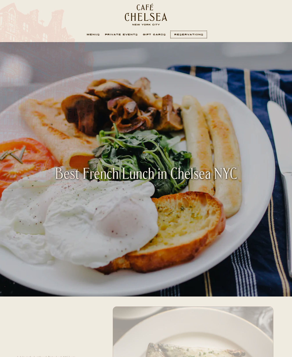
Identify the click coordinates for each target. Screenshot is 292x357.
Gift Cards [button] (154, 34)
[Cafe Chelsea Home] (146, 14)
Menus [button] (93, 34)
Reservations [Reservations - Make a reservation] (188, 34)
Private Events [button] (121, 34)
